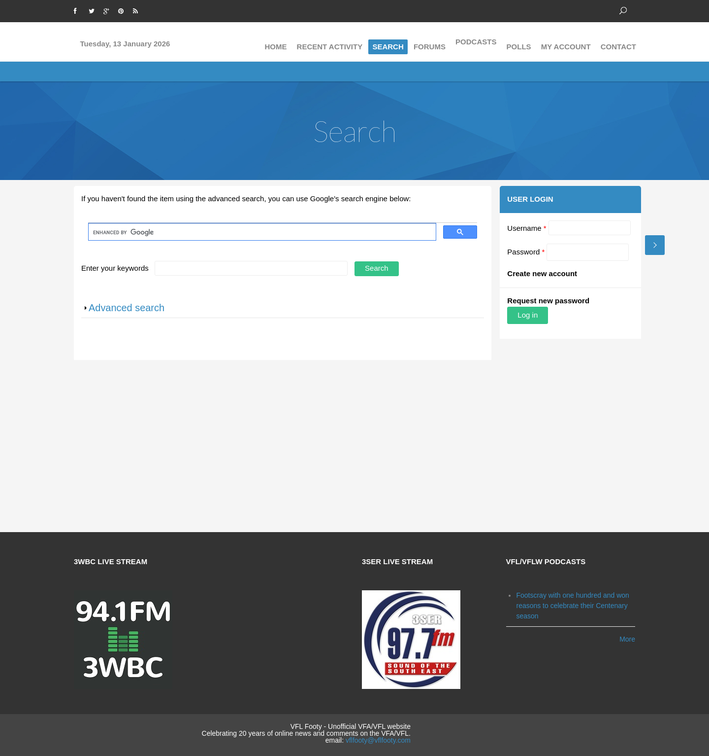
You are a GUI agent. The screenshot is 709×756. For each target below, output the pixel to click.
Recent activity (330, 41)
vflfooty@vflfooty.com (378, 737)
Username (525, 228)
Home (275, 41)
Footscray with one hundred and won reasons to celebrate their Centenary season (572, 602)
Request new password (547, 300)
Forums (430, 41)
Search (387, 41)
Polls (519, 41)
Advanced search (126, 307)
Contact (618, 41)
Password (525, 252)
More (627, 636)
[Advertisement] (354, 444)
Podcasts (475, 41)
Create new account (541, 273)
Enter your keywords (116, 268)
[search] (261, 232)
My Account (566, 41)
